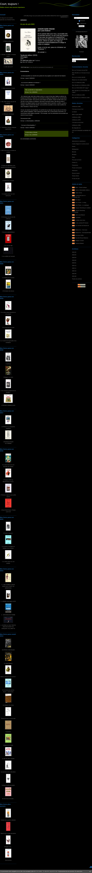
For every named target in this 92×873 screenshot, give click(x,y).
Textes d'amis (75, 175)
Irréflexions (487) (76, 119)
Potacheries (75, 165)
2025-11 (74, 268)
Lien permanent (40, 67)
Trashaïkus (8, 731)
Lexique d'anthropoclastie (8, 785)
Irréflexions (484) (80, 82)
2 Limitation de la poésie (8, 277)
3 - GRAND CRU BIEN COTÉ (8, 601)
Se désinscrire (81, 23)
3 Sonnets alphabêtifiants (8, 232)
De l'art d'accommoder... (8, 798)
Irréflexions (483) (80, 95)
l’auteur (37, 60)
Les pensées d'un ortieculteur (8, 771)
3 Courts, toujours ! (8, 533)
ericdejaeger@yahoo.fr (81, 31)
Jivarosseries (8, 860)
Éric (73, 70)
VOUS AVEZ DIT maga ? (82, 87)
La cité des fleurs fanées (8, 758)
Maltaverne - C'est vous (81, 229)
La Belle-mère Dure (80, 220)
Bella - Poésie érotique (81, 187)
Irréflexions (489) (76, 106)
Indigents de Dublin (8, 745)
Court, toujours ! (9, 4)
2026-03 (74, 257)
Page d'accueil (33, 15)
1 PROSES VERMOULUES (8, 405)
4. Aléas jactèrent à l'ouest (8, 88)
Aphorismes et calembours (79, 141)
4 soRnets (8, 363)
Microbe (74, 151)
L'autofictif (77, 217)
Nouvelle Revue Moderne (81, 237)
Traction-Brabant (79, 243)
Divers (73, 146)
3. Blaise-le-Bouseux (8, 41)
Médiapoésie (75, 149)
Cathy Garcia (78, 192)
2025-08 (74, 276)
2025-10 (74, 270)
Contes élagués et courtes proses (80, 143)
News (73, 157)
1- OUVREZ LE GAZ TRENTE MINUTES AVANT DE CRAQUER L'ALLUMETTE (8, 626)
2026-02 (74, 260)
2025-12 (74, 265)
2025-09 (74, 273)
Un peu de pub (76, 178)
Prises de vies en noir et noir (8, 718)
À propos (81, 51)
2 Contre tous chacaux (8, 180)
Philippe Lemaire (79, 240)
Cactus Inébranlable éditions (82, 190)
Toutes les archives (77, 278)
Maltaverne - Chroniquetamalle (83, 232)
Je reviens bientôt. (80, 77)
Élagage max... (8, 846)
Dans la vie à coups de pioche (8, 833)
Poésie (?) (74, 162)
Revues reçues (76, 173)
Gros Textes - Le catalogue (82, 205)
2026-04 (74, 254)
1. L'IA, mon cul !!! (8, 66)
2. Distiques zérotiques (8, 114)
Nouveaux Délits (79, 235)
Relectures (74, 170)
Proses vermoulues (77, 167)
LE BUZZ (74, 111)
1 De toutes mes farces (8, 291)
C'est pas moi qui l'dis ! (82, 70)
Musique (74, 154)
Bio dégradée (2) (76, 127)
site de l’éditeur (27, 62)
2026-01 (74, 262)
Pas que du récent (76, 159)
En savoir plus (78, 871)
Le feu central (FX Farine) (81, 222)
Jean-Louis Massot (80, 214)
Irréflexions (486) (76, 125)
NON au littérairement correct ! (8, 676)
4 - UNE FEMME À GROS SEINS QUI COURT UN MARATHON (8, 586)
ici (45, 52)
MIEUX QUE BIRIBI (77, 114)
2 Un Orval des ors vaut (8, 327)
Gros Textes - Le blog (80, 202)
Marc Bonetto (75, 72)
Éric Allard (77, 199)
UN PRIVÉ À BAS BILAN (8, 649)
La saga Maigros (8, 663)
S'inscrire (82, 20)
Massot (74, 79)
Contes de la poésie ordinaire (8, 820)
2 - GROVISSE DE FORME (8, 614)
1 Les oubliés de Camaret (8, 256)
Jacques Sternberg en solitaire (83, 207)
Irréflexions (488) (76, 117)
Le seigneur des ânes (8, 705)
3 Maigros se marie (8, 377)
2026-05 (74, 252)
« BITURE (26, 15)
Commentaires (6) (49, 67)
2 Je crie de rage (8, 245)
